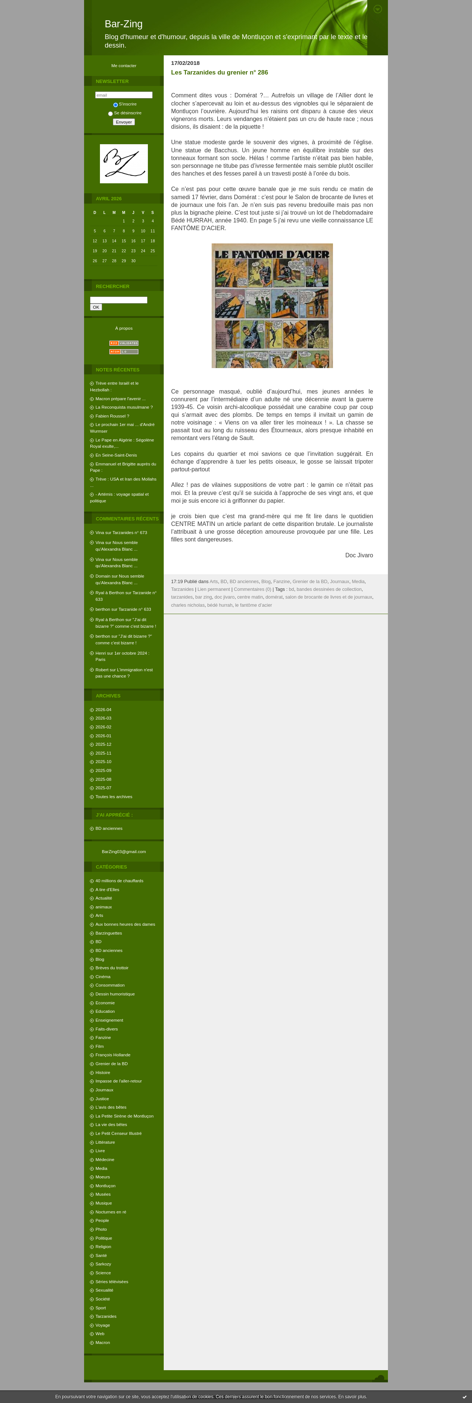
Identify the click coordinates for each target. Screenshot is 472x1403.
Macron (103, 1342)
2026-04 (103, 709)
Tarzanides (106, 1316)
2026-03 (103, 718)
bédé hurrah (219, 605)
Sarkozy (103, 1263)
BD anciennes (109, 828)
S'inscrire (125, 103)
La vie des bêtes (111, 1124)
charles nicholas (188, 605)
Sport (101, 1307)
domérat (274, 597)
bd (291, 589)
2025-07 (103, 787)
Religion (103, 1246)
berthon (103, 609)
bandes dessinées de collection (328, 589)
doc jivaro (225, 597)
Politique (104, 1238)
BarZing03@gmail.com (124, 851)
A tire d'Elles (107, 889)
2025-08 (103, 779)
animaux (104, 906)
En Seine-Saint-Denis (116, 455)
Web (100, 1333)
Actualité (104, 898)
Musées (103, 1194)
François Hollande (113, 1054)
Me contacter (123, 65)
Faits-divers (107, 1028)
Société (103, 1298)
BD (98, 941)
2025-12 (103, 744)
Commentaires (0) (252, 589)
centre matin (250, 597)
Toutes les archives (114, 796)
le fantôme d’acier (253, 605)
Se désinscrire (124, 112)
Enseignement (109, 1020)
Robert (102, 669)
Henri (101, 653)
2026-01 (103, 735)
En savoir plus (352, 1396)
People (102, 1220)
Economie (105, 1002)
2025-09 (103, 770)
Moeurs (103, 1176)
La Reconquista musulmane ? (124, 407)
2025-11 (103, 753)
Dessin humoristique (115, 993)
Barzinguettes (109, 933)
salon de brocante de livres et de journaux (328, 597)
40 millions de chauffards (119, 880)
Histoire (103, 1072)
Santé (101, 1255)
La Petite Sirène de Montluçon (124, 1115)
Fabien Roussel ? (112, 415)
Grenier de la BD (112, 1063)
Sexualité (104, 1290)
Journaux (104, 1089)
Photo (101, 1229)
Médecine (105, 1159)
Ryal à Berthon (110, 592)
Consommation (110, 985)
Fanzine (103, 1037)
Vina (100, 532)
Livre (100, 1150)
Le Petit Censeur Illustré (119, 1133)
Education (105, 1011)
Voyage (103, 1325)
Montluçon (105, 1185)
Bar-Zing (124, 24)
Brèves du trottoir (112, 967)
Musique (104, 1203)
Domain (103, 576)
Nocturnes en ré (111, 1211)
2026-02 (103, 726)
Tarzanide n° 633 (135, 609)
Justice (102, 1098)
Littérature (105, 1142)
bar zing (203, 597)
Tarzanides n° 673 (129, 532)
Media (101, 1168)
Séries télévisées (112, 1281)
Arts (99, 915)
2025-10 (103, 761)
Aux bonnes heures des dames (125, 924)
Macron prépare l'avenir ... (121, 398)
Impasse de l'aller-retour (119, 1080)
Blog (100, 959)
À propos (123, 328)
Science (103, 1272)
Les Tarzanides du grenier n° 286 (219, 72)
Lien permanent (214, 589)
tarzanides (182, 597)
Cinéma (103, 976)
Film (100, 1046)
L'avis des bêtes (111, 1107)
